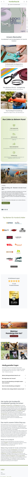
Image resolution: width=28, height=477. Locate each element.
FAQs (1, 472)
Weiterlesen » (5, 203)
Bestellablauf (3, 474)
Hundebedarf (16, 405)
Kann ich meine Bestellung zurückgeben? (14, 386)
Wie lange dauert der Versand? (14, 378)
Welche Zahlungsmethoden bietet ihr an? (14, 375)
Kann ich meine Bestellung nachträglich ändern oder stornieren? (14, 382)
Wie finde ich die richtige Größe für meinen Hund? (14, 389)
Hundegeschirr (20, 410)
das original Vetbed (21, 455)
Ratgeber (6, 442)
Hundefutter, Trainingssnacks (6, 405)
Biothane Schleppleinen (10, 455)
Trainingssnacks (4, 413)
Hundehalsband (14, 449)
